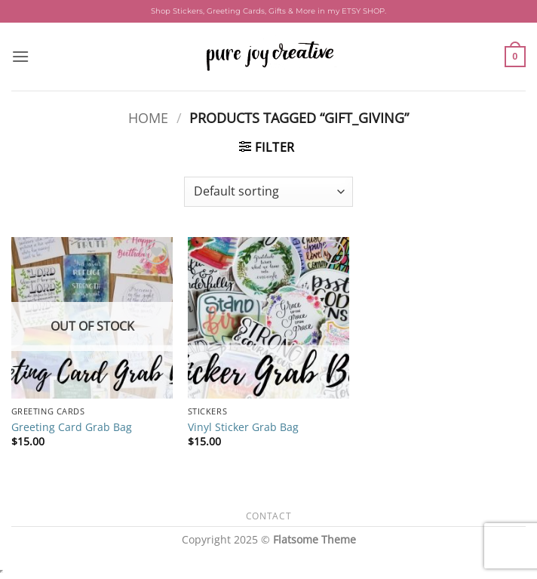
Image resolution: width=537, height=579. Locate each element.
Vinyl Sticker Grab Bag (243, 427)
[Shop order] (268, 192)
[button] (20, 56)
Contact (268, 516)
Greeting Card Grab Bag (71, 427)
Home (148, 117)
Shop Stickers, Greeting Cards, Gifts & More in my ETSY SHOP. (268, 11)
